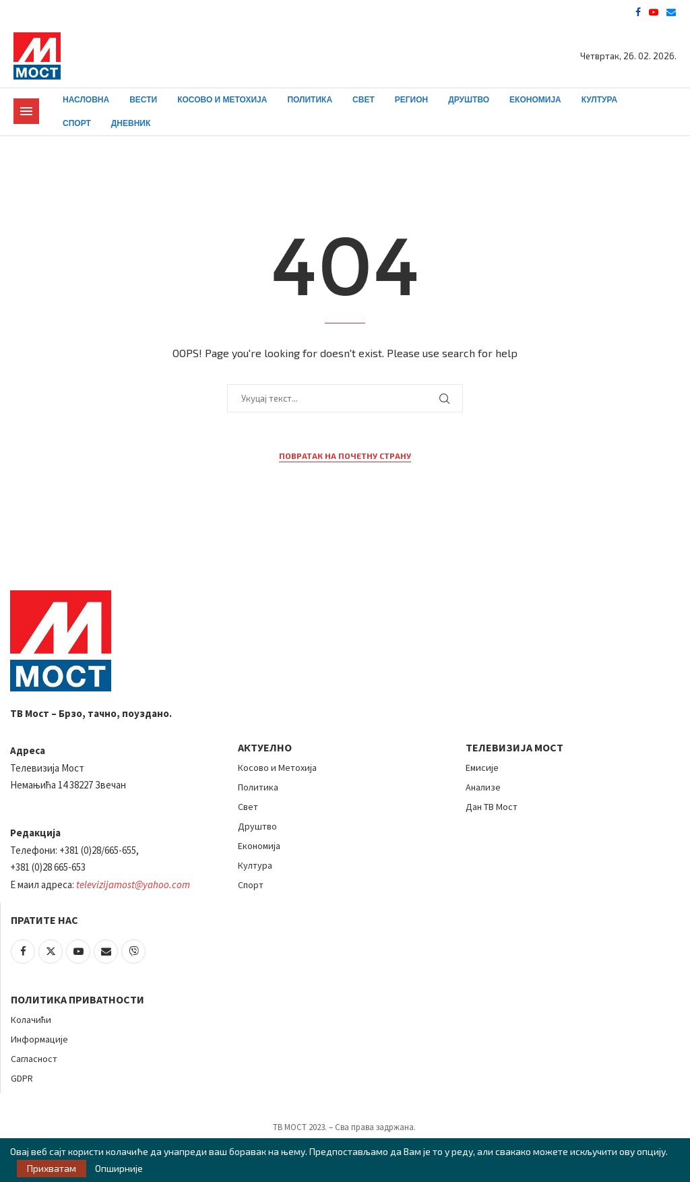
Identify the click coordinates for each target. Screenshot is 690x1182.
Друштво (468, 99)
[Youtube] (653, 12)
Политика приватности (77, 999)
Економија (535, 99)
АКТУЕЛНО (265, 747)
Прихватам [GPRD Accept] (51, 1168)
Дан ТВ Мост (492, 806)
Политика (309, 99)
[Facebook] (638, 12)
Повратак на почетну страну (345, 455)
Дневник (131, 123)
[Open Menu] (26, 111)
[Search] (670, 112)
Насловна (86, 99)
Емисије (482, 767)
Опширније (119, 1168)
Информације (39, 1039)
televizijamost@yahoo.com (133, 884)
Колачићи (31, 1019)
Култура (599, 99)
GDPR (22, 1078)
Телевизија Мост (514, 747)
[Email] (671, 12)
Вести (143, 99)
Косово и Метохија (222, 99)
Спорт (77, 123)
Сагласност (34, 1058)
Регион (411, 99)
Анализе (483, 787)
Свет (363, 99)
